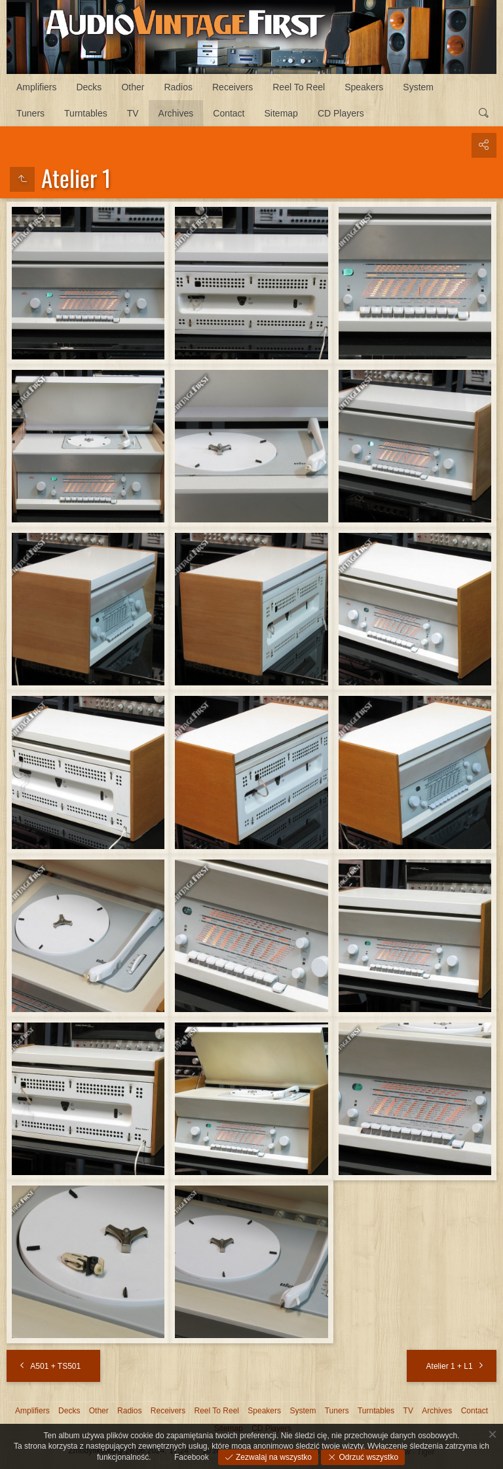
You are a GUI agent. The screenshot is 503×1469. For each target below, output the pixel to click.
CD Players (341, 113)
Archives (176, 113)
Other (132, 87)
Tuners (30, 113)
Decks (89, 87)
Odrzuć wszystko (367, 1457)
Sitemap (281, 113)
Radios (178, 87)
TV (133, 113)
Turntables (85, 113)
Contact (228, 113)
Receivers (232, 87)
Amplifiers (36, 87)
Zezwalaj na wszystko (273, 1457)
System (418, 87)
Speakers (364, 87)
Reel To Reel (298, 87)
